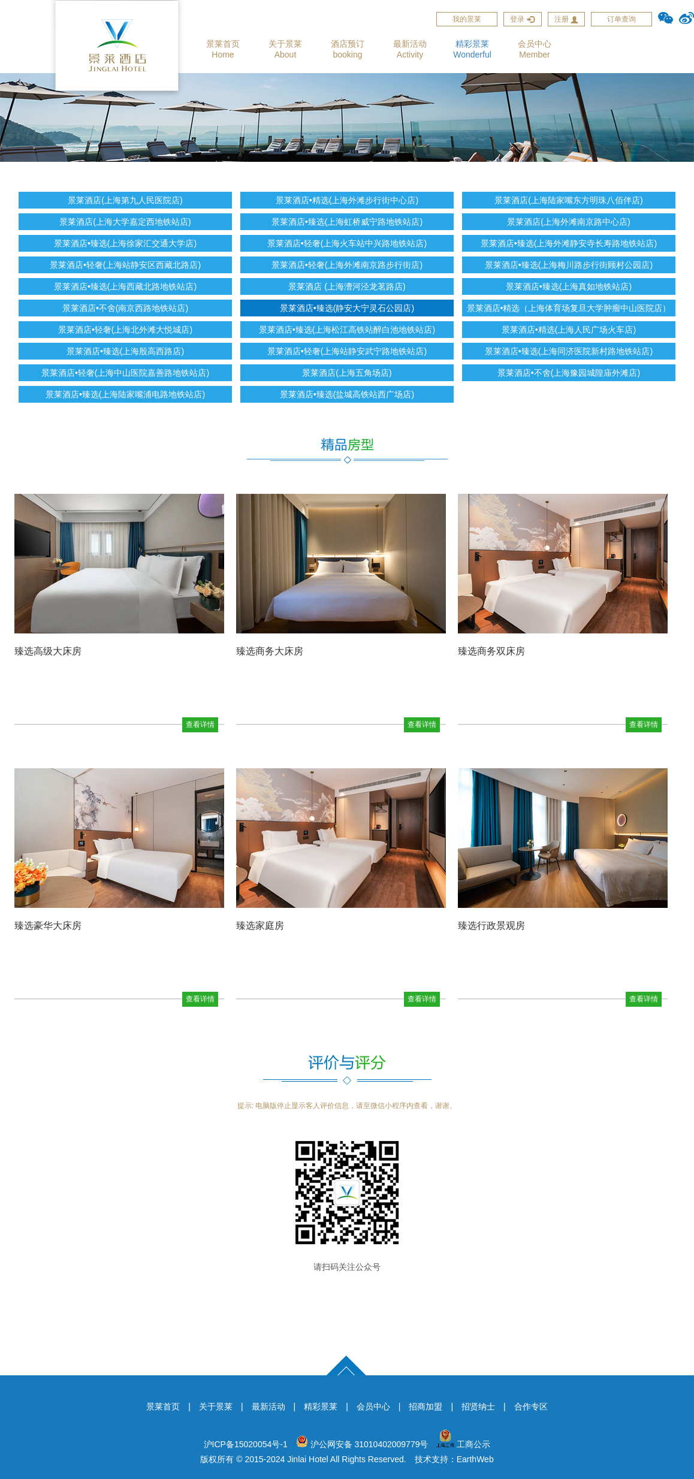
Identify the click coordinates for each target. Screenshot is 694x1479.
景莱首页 (163, 1406)
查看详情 (200, 724)
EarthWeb (475, 1459)
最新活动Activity (410, 49)
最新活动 (268, 1406)
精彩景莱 (320, 1406)
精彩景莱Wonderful (472, 49)
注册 (566, 19)
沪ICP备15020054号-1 (246, 1444)
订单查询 (621, 19)
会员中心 (373, 1406)
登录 (522, 19)
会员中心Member (534, 49)
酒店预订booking (347, 49)
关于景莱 (216, 1406)
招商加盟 (425, 1406)
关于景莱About (285, 49)
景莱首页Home (223, 49)
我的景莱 (466, 19)
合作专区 (531, 1406)
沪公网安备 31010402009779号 (362, 1444)
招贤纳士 (478, 1406)
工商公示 (463, 1444)
